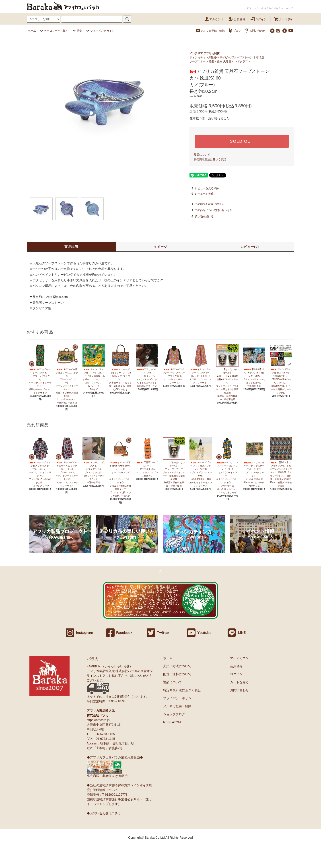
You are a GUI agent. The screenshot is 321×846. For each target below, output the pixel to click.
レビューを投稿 (201, 193)
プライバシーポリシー (178, 698)
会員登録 (236, 19)
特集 (76, 30)
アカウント (214, 19)
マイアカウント (241, 658)
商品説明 (71, 247)
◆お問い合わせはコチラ (104, 813)
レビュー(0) (250, 247)
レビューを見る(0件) (204, 188)
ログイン (258, 19)
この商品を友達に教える (206, 204)
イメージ (160, 247)
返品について (202, 154)
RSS (166, 722)
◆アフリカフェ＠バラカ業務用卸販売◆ (115, 757)
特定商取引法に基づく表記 (210, 159)
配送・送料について (177, 674)
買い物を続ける (201, 216)
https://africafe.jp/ (99, 720)
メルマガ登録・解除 (210, 30)
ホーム (32, 30)
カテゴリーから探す (53, 30)
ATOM (176, 722)
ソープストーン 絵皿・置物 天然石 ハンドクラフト (220, 61)
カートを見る (239, 682)
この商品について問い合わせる (210, 210)
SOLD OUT (242, 141)
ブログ (234, 30)
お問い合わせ (254, 30)
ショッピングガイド (99, 30)
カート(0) (283, 19)
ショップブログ (174, 714)
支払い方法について (177, 666)
